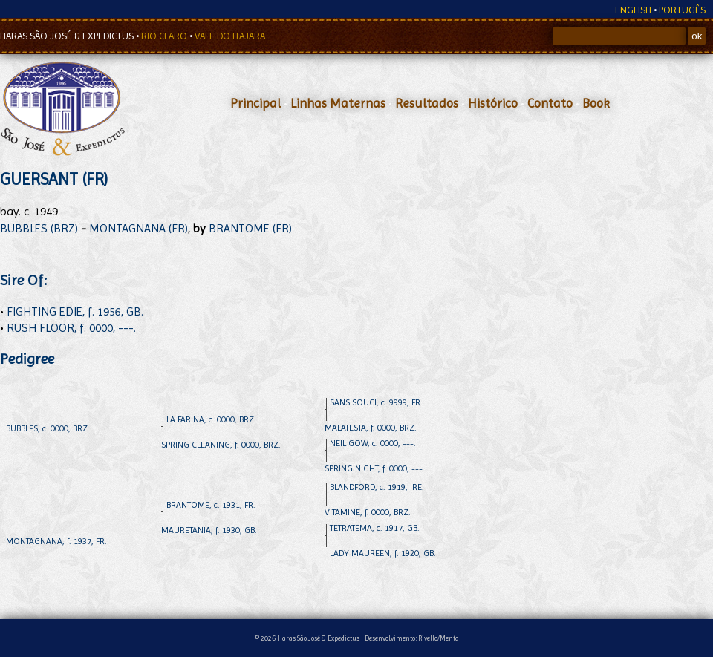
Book (596, 103)
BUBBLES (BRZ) (39, 228)
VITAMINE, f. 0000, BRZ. (368, 512)
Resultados (426, 103)
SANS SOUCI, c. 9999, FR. (376, 402)
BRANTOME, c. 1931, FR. (210, 505)
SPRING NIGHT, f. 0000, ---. (375, 468)
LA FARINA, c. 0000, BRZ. (211, 419)
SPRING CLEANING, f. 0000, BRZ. (221, 444)
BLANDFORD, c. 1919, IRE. (377, 487)
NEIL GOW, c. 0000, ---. (373, 443)
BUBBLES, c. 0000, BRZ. (48, 428)
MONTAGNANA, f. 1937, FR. (56, 541)
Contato (550, 103)
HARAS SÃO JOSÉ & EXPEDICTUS (68, 36)
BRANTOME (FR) (250, 228)
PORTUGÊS (682, 10)
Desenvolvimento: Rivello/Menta (412, 638)
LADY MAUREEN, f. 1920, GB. (383, 553)
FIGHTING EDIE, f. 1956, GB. (75, 311)
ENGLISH (633, 10)
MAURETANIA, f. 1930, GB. (209, 530)
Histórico (493, 103)
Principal (255, 103)
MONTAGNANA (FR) (138, 228)
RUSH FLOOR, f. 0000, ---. (71, 328)
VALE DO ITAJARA (230, 36)
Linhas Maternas (337, 103)
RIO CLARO (165, 36)
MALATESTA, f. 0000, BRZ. (371, 427)
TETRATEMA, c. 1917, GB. (375, 528)
